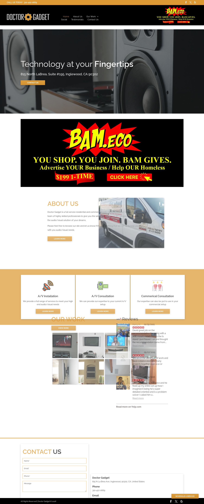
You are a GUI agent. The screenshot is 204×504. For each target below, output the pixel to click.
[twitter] (190, 3)
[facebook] (186, 3)
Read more (118, 345)
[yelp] (195, 3)
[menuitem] (66, 16)
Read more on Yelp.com (108, 407)
